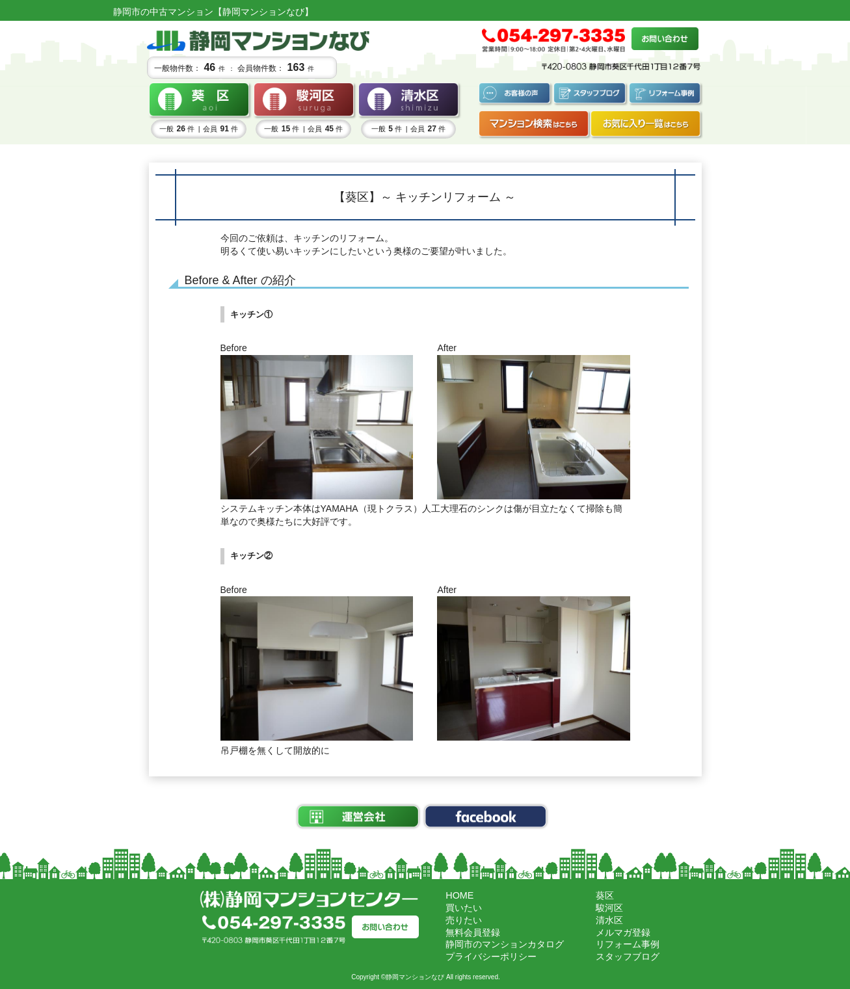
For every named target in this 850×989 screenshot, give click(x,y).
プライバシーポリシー (491, 956)
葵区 (605, 895)
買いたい (463, 908)
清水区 (609, 920)
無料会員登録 (472, 932)
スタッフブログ (627, 956)
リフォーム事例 (627, 944)
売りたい (463, 920)
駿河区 (609, 908)
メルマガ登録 (623, 932)
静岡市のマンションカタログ (504, 944)
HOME (459, 895)
